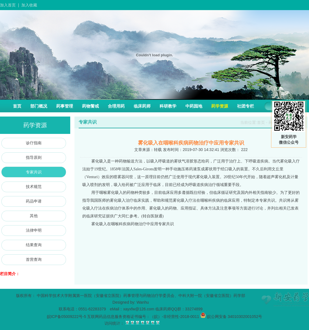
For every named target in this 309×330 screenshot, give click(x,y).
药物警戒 (90, 106)
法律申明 (34, 230)
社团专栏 (245, 106)
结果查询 (34, 245)
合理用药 (116, 106)
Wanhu (143, 302)
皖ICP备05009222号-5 (66, 316)
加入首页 (8, 5)
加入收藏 (29, 5)
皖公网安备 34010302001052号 (231, 316)
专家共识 (34, 172)
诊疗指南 (34, 143)
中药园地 (193, 106)
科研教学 (168, 106)
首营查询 (34, 259)
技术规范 (34, 186)
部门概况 (38, 106)
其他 (34, 215)
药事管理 (64, 106)
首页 (17, 106)
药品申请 (34, 201)
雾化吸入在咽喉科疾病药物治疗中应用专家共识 (132, 224)
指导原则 (34, 157)
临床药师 (142, 106)
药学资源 (219, 106)
